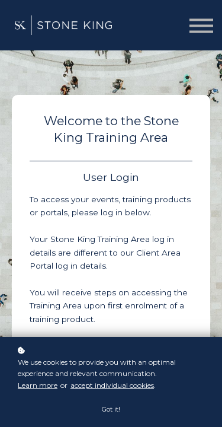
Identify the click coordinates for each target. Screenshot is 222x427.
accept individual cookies (112, 385)
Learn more (37, 385)
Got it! (111, 409)
